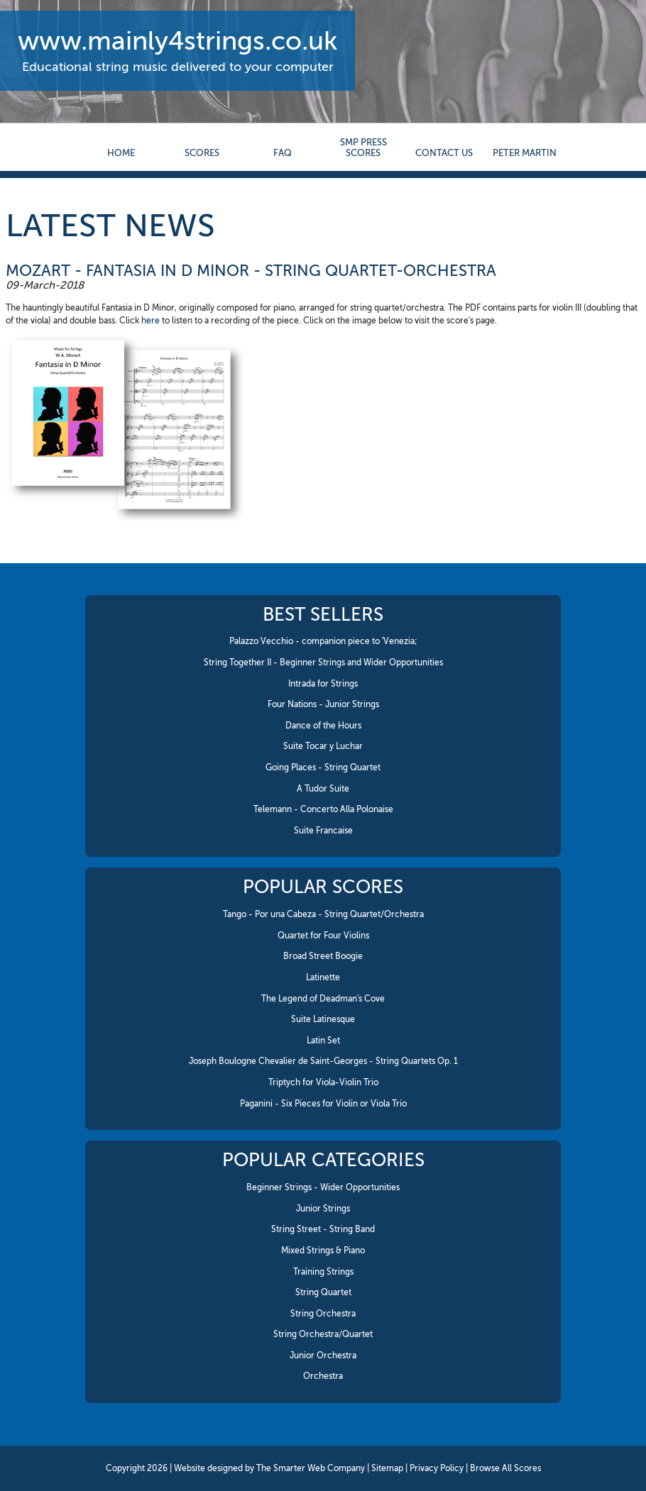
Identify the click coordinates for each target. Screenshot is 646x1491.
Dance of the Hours (323, 726)
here (150, 321)
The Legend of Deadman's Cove (323, 999)
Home (121, 153)
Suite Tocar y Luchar (323, 746)
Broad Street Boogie (323, 956)
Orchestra (323, 1376)
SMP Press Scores (363, 147)
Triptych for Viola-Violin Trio (323, 1082)
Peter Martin (525, 153)
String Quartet (323, 1292)
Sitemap (387, 1468)
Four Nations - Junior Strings (323, 704)
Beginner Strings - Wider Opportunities (323, 1187)
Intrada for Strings (323, 684)
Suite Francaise (323, 831)
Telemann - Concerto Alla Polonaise (323, 809)
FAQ (282, 153)
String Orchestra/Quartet (323, 1334)
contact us (444, 153)
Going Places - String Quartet (323, 767)
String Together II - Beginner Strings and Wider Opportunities (323, 662)
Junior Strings (323, 1209)
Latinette (323, 977)
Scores (202, 153)
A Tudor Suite (323, 789)
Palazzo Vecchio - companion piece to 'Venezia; (323, 641)
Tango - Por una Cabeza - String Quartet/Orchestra (323, 914)
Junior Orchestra (323, 1355)
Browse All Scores (505, 1468)
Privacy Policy (437, 1468)
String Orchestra (323, 1314)
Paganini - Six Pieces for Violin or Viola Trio (323, 1104)
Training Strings (323, 1272)
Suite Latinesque (323, 1019)
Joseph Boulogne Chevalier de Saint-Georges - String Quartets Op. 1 (323, 1061)
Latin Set (323, 1041)
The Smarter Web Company (310, 1468)
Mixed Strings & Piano (323, 1251)
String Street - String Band (323, 1229)
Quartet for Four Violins (323, 936)
